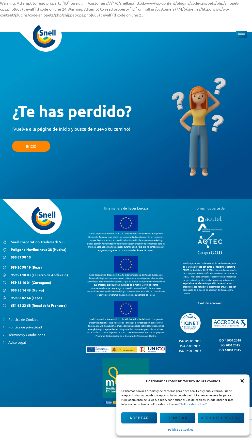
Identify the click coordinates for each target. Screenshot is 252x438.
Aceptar (139, 418)
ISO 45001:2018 (190, 341)
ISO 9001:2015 (190, 345)
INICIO (31, 146)
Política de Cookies (180, 429)
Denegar (178, 418)
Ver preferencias (221, 418)
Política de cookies (193, 404)
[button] (242, 380)
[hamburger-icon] (241, 34)
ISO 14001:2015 (190, 350)
